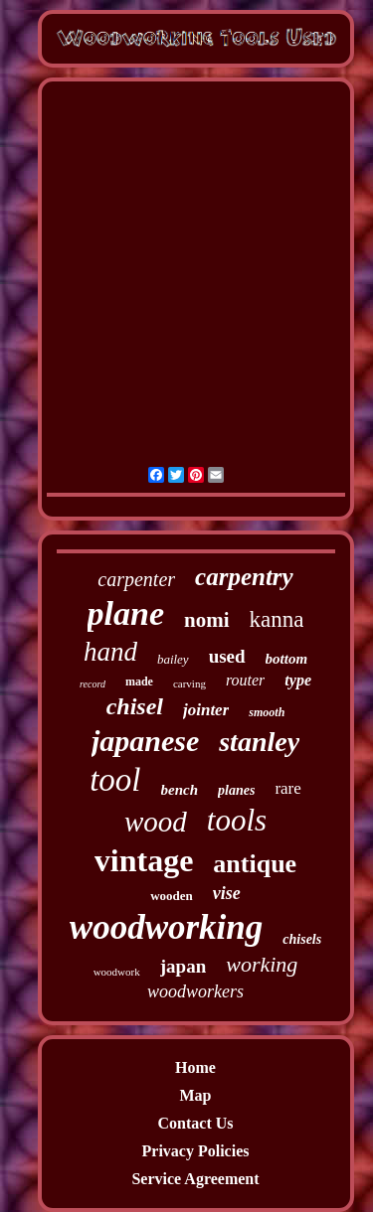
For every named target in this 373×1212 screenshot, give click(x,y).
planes (236, 790)
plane (126, 613)
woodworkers (195, 991)
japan (183, 966)
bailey (173, 659)
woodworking (167, 927)
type (297, 680)
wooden (171, 895)
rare (287, 788)
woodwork (116, 972)
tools (237, 820)
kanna (277, 619)
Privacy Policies (196, 1150)
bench (180, 790)
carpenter (136, 579)
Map (196, 1095)
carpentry (244, 576)
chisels (301, 939)
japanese (145, 740)
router (245, 680)
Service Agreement (195, 1178)
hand (110, 652)
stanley (259, 741)
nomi (207, 620)
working (261, 964)
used (227, 656)
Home (195, 1067)
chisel (134, 706)
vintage (144, 860)
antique (254, 863)
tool (115, 780)
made (139, 681)
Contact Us (196, 1123)
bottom (287, 659)
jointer (206, 709)
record (92, 684)
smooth (266, 712)
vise (227, 893)
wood (155, 821)
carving (189, 683)
